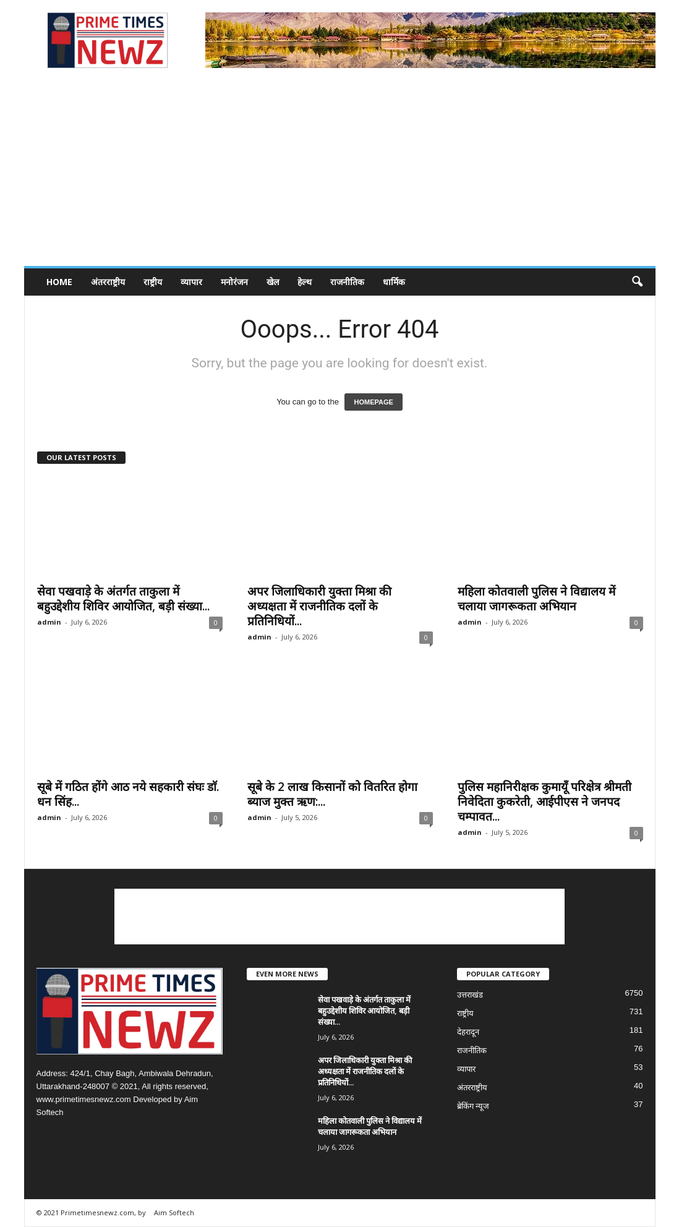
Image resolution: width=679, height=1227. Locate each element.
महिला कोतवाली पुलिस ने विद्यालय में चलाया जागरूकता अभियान (536, 598)
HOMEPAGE (373, 402)
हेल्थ (304, 282)
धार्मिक (394, 282)
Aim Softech (174, 1212)
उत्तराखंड (470, 994)
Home (59, 282)
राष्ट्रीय (152, 282)
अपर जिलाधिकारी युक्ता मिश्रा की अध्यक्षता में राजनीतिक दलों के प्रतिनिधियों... (319, 606)
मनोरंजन (234, 282)
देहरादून (468, 1032)
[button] (637, 282)
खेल (273, 282)
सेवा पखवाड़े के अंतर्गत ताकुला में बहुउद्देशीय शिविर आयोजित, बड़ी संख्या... (123, 598)
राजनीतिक (347, 282)
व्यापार (191, 282)
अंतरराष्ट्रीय (108, 282)
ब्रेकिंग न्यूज (473, 1106)
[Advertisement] (340, 173)
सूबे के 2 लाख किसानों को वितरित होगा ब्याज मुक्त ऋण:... (332, 794)
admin (49, 621)
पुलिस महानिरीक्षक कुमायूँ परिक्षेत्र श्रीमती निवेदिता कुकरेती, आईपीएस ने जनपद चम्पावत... (544, 801)
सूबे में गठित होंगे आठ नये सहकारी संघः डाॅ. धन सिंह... (128, 794)
